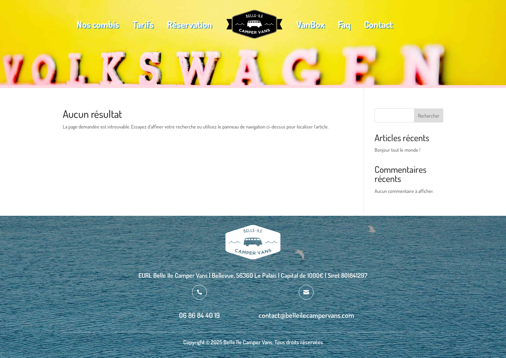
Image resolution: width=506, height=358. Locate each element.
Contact (378, 24)
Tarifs (143, 24)
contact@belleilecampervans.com (306, 315)
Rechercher (428, 116)
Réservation (189, 24)
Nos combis (97, 24)
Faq (344, 24)
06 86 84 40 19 (199, 315)
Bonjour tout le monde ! (397, 150)
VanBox (310, 24)
